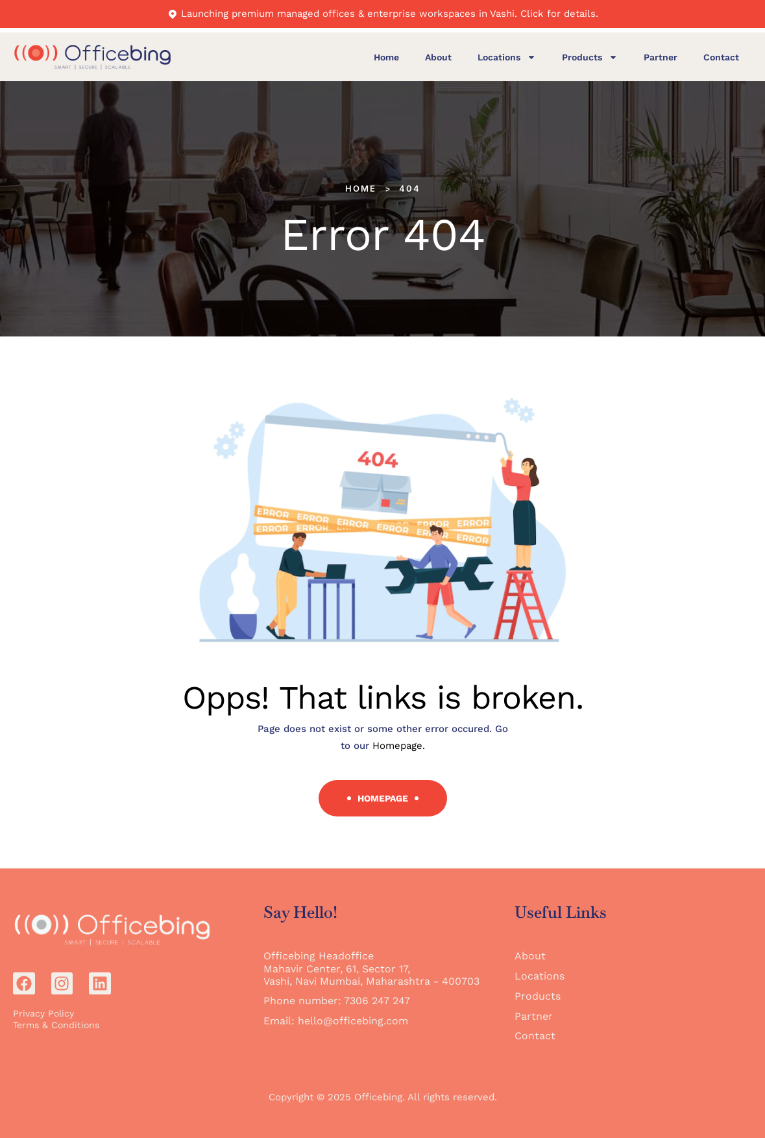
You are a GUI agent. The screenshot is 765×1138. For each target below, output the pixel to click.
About (438, 57)
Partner (660, 57)
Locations (507, 57)
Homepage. (398, 746)
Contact (721, 57)
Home (386, 57)
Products (590, 57)
